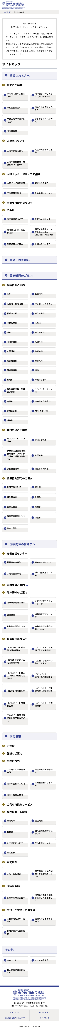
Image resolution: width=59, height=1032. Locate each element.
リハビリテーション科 (43, 390)
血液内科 (39, 293)
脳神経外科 (12, 360)
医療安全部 (13, 886)
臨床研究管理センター (16, 517)
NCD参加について (15, 843)
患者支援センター (15, 486)
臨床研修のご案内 (17, 592)
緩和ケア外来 (41, 440)
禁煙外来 (39, 455)
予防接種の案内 (14, 192)
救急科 (10, 420)
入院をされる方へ (15, 150)
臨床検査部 (12, 496)
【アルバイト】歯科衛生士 (16, 704)
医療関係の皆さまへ (22, 544)
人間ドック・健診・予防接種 (23, 174)
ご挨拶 (11, 746)
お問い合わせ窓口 (43, 244)
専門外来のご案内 (17, 430)
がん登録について (43, 843)
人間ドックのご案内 (16, 183)
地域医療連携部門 (15, 562)
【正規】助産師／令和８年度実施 (16, 661)
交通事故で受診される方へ (16, 120)
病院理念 (11, 820)
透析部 (38, 486)
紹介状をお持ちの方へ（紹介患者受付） (43, 95)
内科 (9, 293)
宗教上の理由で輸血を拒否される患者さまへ (43, 897)
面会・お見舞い (20, 260)
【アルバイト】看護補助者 (43, 704)
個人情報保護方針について (43, 832)
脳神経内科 (12, 323)
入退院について (16, 141)
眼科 (37, 370)
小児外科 (11, 351)
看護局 (38, 497)
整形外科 (39, 351)
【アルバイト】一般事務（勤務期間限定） (44, 675)
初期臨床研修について (43, 615)
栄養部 (38, 517)
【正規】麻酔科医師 (16, 690)
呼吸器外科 (12, 341)
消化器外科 (40, 332)
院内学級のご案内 (15, 794)
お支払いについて (43, 218)
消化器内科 (40, 313)
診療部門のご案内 (21, 275)
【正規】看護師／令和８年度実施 (43, 662)
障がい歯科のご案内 (16, 783)
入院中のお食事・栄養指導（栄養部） (16, 163)
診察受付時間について (19, 203)
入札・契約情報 (14, 873)
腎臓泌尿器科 (41, 379)
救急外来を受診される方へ (43, 108)
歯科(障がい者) (41, 410)
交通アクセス (13, 960)
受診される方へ (20, 75)
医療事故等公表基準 (16, 897)
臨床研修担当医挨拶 (16, 602)
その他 (11, 210)
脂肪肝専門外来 (42, 468)
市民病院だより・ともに (16, 920)
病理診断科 (12, 410)
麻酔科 (10, 401)
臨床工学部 (12, 528)
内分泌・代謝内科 (15, 303)
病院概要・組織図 (17, 812)
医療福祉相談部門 (43, 562)
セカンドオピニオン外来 (16, 440)
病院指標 (11, 852)
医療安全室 (12, 506)
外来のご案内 (14, 85)
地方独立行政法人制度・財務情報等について (43, 873)
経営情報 (12, 862)
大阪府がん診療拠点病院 (16, 771)
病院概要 (11, 615)
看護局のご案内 (16, 585)
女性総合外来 (13, 468)
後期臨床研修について (16, 628)
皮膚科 (10, 379)
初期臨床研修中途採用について (43, 628)
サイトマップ (44, 1018)
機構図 (10, 831)
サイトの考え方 (42, 960)
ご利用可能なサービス (20, 804)
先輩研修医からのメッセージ (43, 602)
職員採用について (17, 639)
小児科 (38, 323)
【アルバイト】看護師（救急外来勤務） (43, 649)
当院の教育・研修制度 (43, 771)
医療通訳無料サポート (43, 784)
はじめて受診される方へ (16, 95)
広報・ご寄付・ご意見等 (21, 910)
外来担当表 (12, 131)
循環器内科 (12, 313)
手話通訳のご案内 (15, 244)
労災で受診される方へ (43, 120)
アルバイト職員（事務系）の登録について (16, 718)
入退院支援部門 (14, 573)
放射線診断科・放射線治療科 (16, 390)
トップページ (6, 12)
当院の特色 (13, 761)
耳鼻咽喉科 (12, 370)
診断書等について (15, 218)
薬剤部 (38, 506)
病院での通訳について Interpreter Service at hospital (44, 232)
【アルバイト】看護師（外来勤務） (16, 649)
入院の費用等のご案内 (43, 151)
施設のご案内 (14, 753)
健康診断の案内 (42, 183)
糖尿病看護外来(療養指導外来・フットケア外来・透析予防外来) (16, 455)
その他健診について (43, 193)
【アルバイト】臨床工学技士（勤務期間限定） (16, 675)
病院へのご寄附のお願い (43, 920)
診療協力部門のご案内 (20, 478)
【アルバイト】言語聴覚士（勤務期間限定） (43, 690)
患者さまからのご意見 (16, 932)
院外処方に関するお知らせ (16, 231)
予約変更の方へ (14, 107)
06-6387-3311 (22, 1005)
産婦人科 (39, 360)
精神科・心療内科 (43, 401)
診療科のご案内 (16, 285)
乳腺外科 (39, 341)
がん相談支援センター (43, 574)
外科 (9, 332)
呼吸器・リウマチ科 (43, 303)
